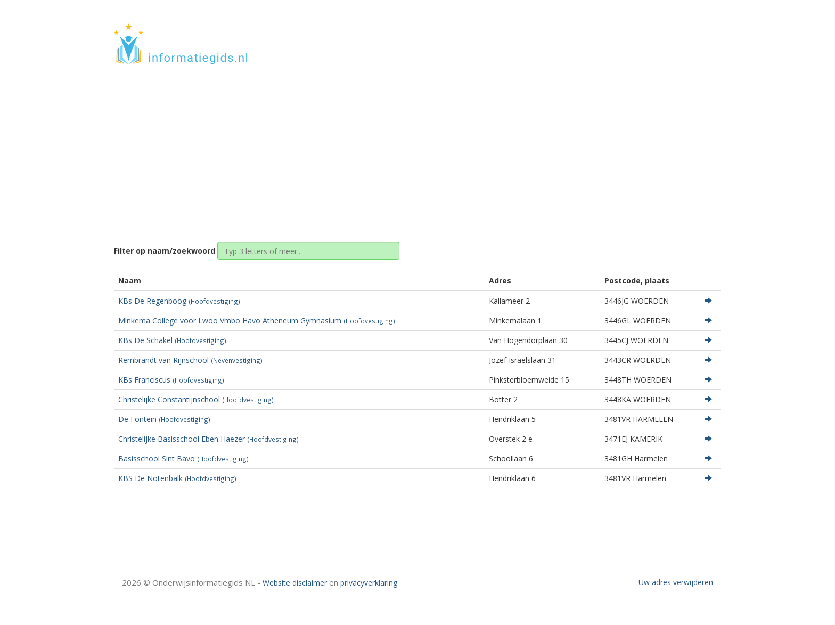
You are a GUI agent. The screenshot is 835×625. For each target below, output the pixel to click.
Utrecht (412, 145)
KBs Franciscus (171, 380)
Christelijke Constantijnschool (196, 399)
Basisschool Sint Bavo (183, 458)
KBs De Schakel (172, 340)
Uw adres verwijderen (675, 582)
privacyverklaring (368, 583)
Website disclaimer (295, 583)
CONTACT (692, 33)
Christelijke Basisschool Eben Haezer (208, 439)
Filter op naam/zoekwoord (164, 251)
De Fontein (164, 419)
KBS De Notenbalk (177, 478)
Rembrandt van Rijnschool (190, 360)
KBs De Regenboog (179, 301)
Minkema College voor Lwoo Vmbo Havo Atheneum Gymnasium (256, 320)
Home (377, 145)
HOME (651, 33)
